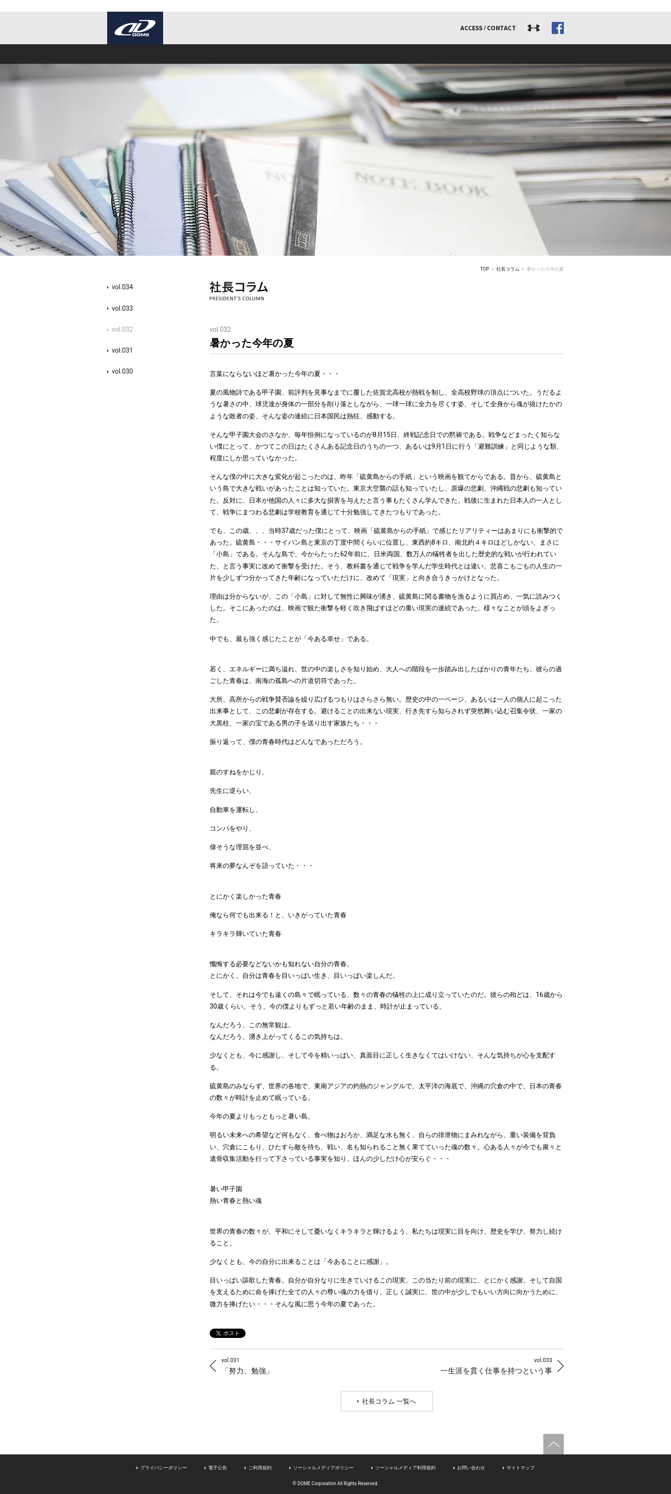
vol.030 (122, 371)
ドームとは (153, 54)
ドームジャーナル (518, 54)
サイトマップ (520, 1467)
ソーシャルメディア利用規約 (405, 1467)
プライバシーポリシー (163, 1467)
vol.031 (122, 350)
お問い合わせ (471, 1467)
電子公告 (217, 1467)
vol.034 (122, 287)
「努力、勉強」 (247, 1365)
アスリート (335, 54)
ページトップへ (553, 1444)
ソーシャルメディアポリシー (323, 1467)
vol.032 (122, 329)
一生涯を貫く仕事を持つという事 (496, 1365)
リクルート (426, 54)
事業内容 (244, 54)
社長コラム (508, 269)
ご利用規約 (260, 1467)
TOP (484, 269)
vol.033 (122, 308)
